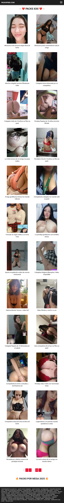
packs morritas (36, 489)
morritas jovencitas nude (39, 491)
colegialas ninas (46, 497)
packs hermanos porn (14, 491)
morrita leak (47, 499)
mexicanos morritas (19, 497)
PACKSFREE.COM (8, 3)
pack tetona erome (52, 491)
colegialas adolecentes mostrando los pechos (18, 495)
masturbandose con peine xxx (9, 489)
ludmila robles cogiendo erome (36, 494)
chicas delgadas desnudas (29, 493)
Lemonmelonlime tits (46, 495)
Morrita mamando (35, 495)
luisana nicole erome (26, 491)
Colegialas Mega (39, 498)
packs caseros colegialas (24, 489)
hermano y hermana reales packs (44, 490)
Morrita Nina (28, 497)
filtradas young (37, 497)
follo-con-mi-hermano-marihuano (13, 490)
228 (37, 470)
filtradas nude (9, 501)
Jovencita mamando (42, 493)
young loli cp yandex (22, 494)
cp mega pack (44, 489)
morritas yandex (30, 498)
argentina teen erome (28, 490)
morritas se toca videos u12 (35, 499)
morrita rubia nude (11, 494)
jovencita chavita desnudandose (16, 498)
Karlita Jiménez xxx (16, 493)
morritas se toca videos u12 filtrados (17, 499)
